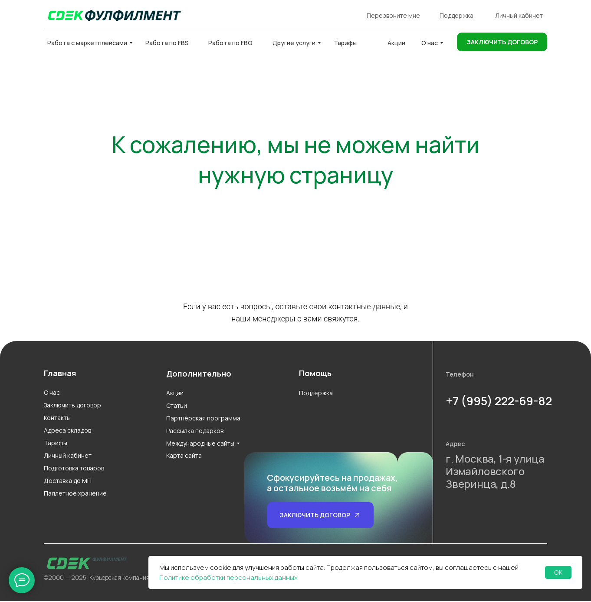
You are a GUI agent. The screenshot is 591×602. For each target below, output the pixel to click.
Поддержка (456, 15)
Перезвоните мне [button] (393, 15)
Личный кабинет (519, 15)
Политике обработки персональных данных (228, 577)
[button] (502, 42)
